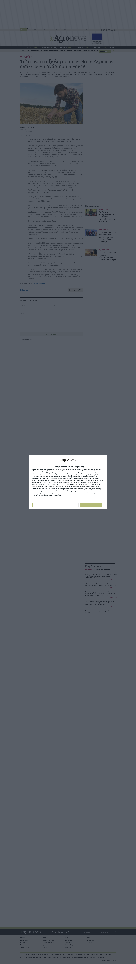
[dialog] (68, 482)
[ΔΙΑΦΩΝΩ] (103, 458)
